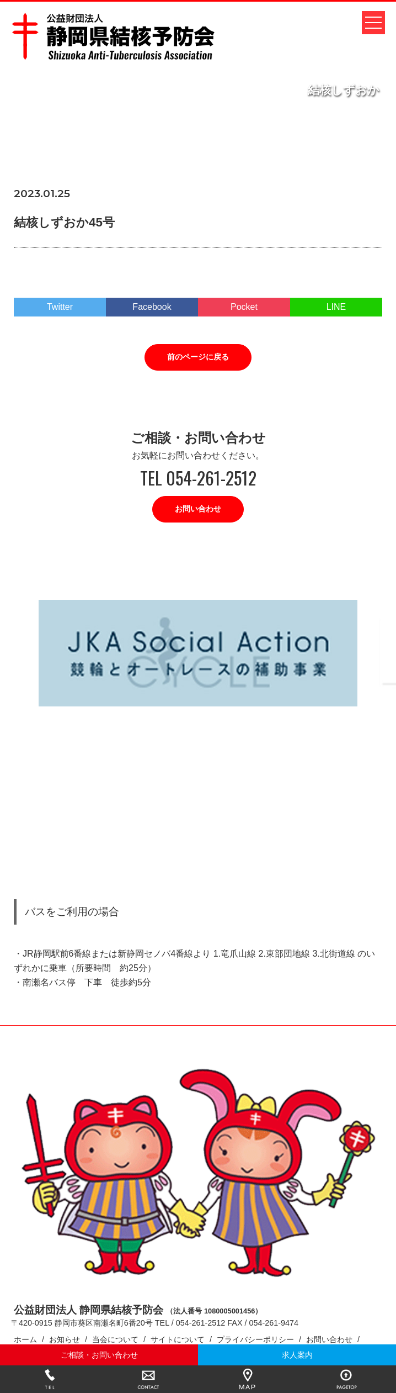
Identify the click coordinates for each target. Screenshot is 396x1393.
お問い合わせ (198, 508)
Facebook (151, 307)
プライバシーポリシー (255, 1339)
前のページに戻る (198, 356)
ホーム (25, 1339)
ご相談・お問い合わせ (99, 1354)
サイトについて (178, 1339)
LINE (336, 307)
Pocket (244, 307)
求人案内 (297, 1354)
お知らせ (64, 1339)
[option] (198, 653)
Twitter (60, 307)
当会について (115, 1339)
